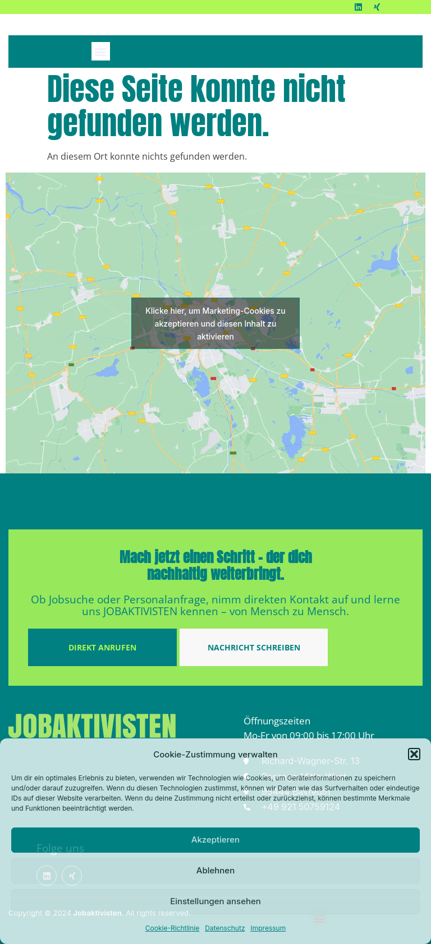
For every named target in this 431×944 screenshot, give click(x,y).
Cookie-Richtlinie (172, 928)
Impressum (268, 928)
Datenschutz (225, 928)
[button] (414, 754)
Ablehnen (215, 870)
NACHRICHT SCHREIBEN (254, 647)
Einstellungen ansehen (215, 901)
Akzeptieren (215, 839)
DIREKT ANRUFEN (102, 647)
